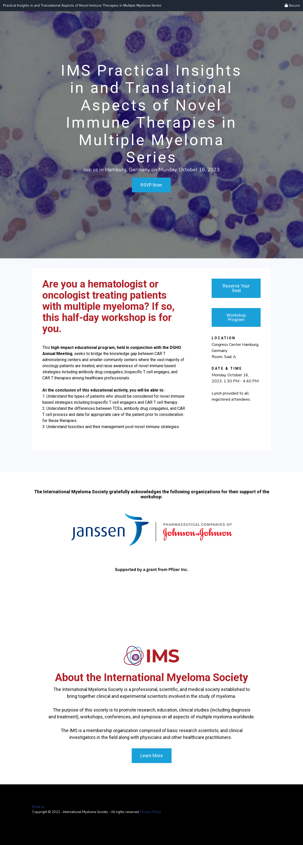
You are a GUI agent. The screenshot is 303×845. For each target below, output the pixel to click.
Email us (38, 807)
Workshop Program (236, 317)
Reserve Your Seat (236, 288)
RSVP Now (151, 185)
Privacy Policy (150, 812)
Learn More (151, 755)
